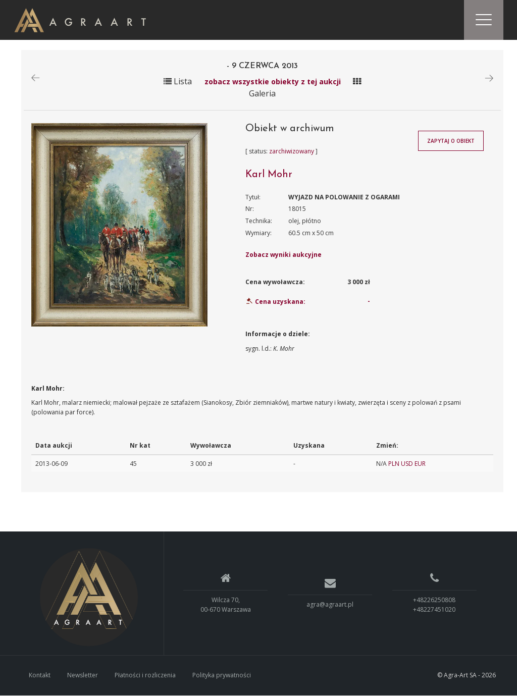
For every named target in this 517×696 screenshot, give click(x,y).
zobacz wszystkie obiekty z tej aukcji (273, 82)
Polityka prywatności (221, 676)
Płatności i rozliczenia (145, 676)
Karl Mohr (268, 175)
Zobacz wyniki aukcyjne (283, 255)
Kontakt (39, 676)
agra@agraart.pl (329, 605)
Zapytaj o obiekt (451, 141)
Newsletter (82, 676)
